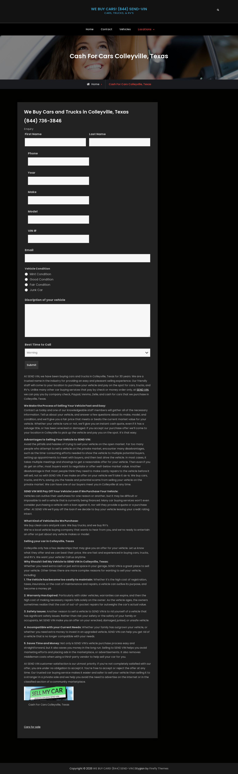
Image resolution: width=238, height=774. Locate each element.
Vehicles (125, 29)
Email (29, 250)
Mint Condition (40, 274)
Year (31, 173)
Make (32, 192)
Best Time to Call (38, 344)
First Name (33, 134)
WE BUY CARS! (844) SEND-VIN (119, 9)
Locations (145, 29)
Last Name (97, 134)
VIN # (32, 230)
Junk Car (36, 290)
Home (90, 29)
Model (33, 211)
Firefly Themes (158, 768)
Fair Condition (40, 284)
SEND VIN (142, 390)
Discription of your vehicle (45, 300)
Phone (33, 153)
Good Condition (41, 279)
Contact (106, 29)
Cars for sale (32, 727)
